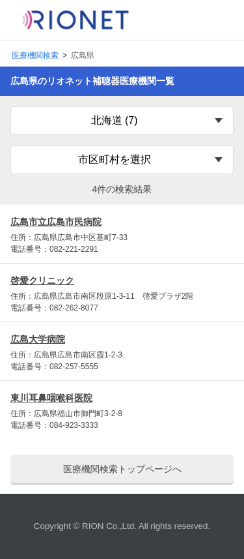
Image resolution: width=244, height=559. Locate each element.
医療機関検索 (35, 56)
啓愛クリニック (42, 280)
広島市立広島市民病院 (56, 222)
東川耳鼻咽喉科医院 (51, 398)
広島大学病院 (37, 339)
